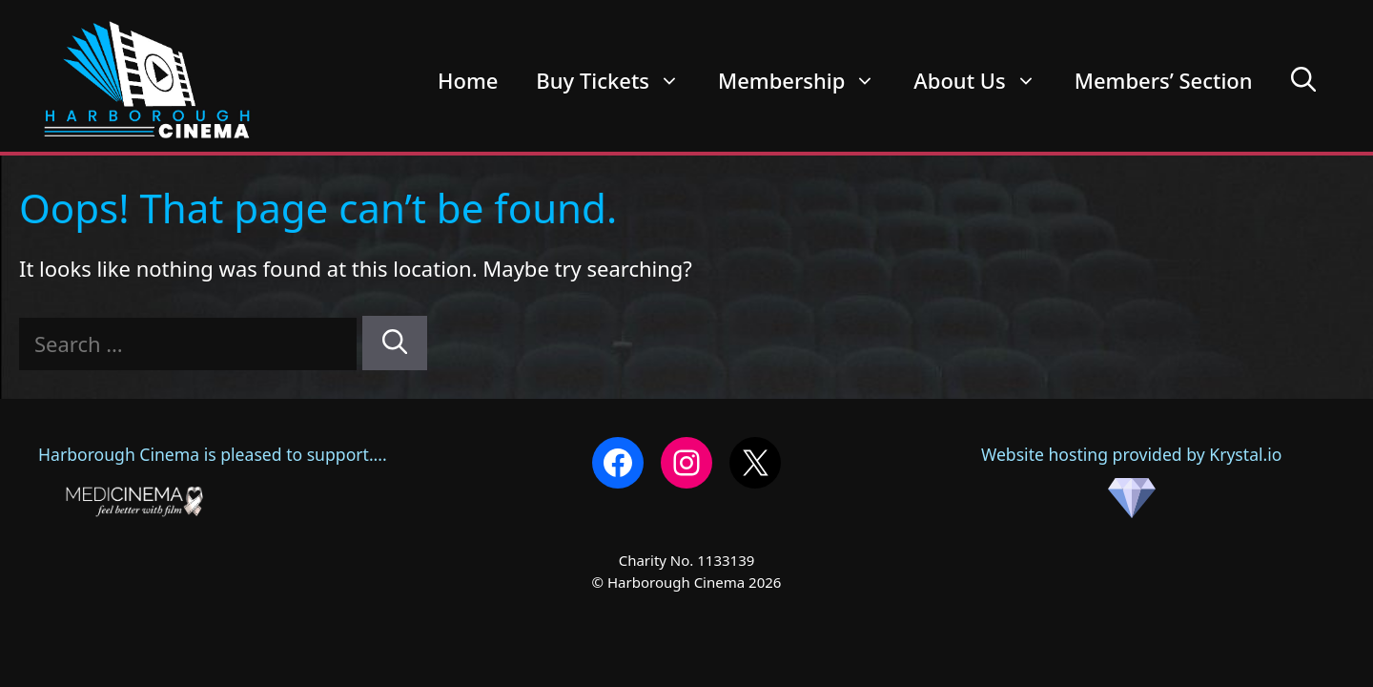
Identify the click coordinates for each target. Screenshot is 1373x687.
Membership (806, 80)
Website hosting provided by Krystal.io (1131, 480)
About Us (984, 80)
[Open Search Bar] (1303, 80)
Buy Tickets (617, 80)
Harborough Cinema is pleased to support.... (212, 454)
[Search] (394, 342)
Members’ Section (1164, 80)
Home (468, 80)
